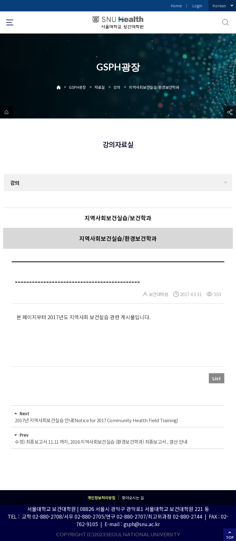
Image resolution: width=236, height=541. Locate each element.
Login (197, 5)
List (216, 378)
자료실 (99, 87)
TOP (230, 537)
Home (176, 5)
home (6, 112)
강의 (116, 87)
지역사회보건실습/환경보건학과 (154, 87)
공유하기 (229, 112)
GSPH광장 (77, 87)
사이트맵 (9, 22)
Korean (219, 6)
